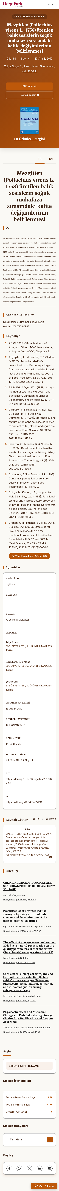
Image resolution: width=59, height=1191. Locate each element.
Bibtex (51, 818)
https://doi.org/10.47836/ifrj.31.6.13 (19, 1000)
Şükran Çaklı (29, 70)
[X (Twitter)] (29, 1168)
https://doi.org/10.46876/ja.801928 (19, 900)
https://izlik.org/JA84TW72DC (24, 802)
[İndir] (50, 1139)
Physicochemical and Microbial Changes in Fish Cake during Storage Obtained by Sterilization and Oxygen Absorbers (28, 1016)
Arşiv (7, 1051)
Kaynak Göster (29, 95)
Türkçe (50, 4)
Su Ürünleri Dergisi (29, 139)
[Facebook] (9, 1168)
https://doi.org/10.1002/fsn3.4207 (19, 962)
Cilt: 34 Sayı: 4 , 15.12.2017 (24, 1065)
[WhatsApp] (19, 1168)
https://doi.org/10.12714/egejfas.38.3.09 (22, 931)
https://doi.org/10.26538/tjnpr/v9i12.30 (21, 1032)
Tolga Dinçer (11, 66)
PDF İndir (29, 86)
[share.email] (50, 1168)
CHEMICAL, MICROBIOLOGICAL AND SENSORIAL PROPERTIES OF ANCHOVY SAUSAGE (29, 886)
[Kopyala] (50, 857)
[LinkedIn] (39, 1168)
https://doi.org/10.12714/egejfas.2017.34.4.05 (27, 854)
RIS (36, 818)
